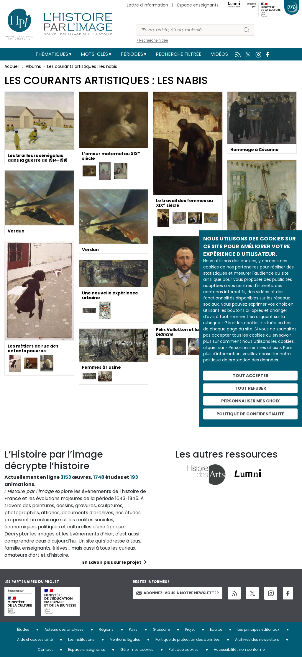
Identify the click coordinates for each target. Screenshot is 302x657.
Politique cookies (183, 649)
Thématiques (51, 54)
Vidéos (219, 54)
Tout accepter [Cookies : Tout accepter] (250, 376)
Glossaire (161, 629)
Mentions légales (125, 639)
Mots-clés (94, 54)
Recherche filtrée (178, 54)
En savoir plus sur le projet (111, 562)
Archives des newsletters (257, 639)
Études (23, 629)
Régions (106, 629)
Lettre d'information (147, 5)
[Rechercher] (188, 30)
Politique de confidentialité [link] (250, 414)
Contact (45, 649)
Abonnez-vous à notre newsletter (177, 592)
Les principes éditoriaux (258, 629)
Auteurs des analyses (64, 629)
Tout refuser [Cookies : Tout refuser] (250, 388)
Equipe (216, 629)
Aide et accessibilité (35, 639)
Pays (133, 629)
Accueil (11, 66)
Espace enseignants (198, 5)
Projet (190, 629)
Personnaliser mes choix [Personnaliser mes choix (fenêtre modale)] (250, 401)
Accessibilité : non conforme (239, 649)
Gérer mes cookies (136, 649)
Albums (33, 66)
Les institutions (81, 639)
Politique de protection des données (187, 639)
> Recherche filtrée (152, 40)
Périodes (132, 54)
